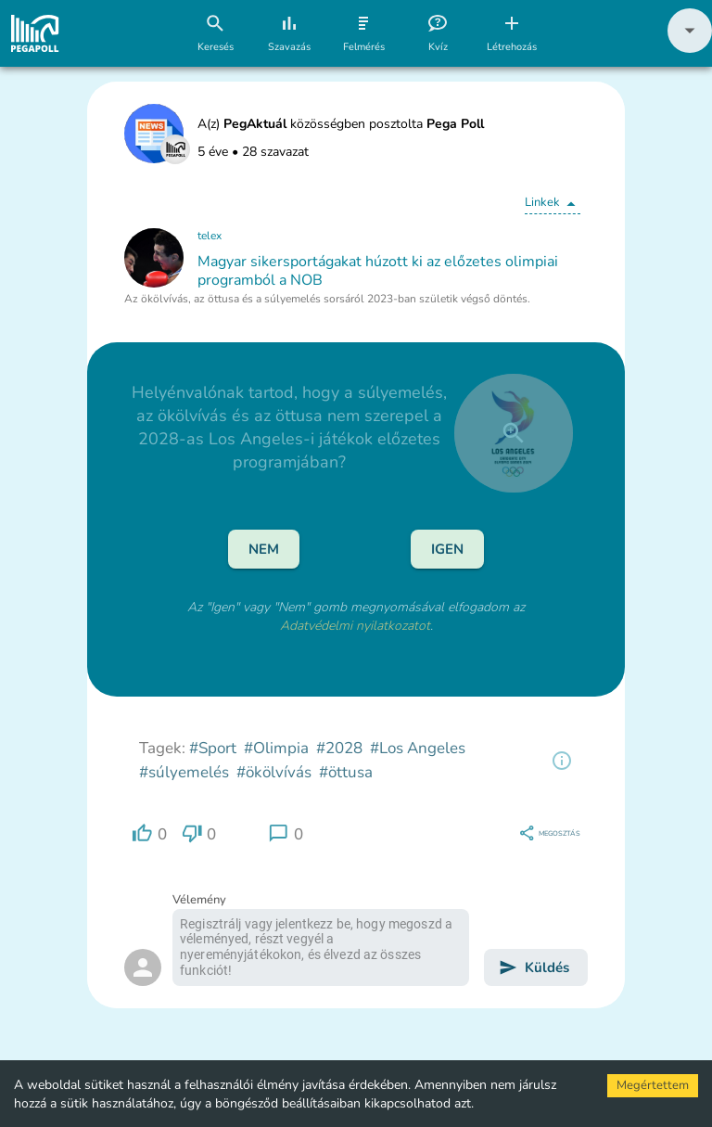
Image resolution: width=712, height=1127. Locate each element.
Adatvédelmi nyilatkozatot (355, 625)
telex (209, 235)
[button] (690, 49)
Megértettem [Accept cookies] (653, 1085)
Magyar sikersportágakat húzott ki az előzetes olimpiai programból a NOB (377, 270)
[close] (513, 433)
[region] (562, 760)
